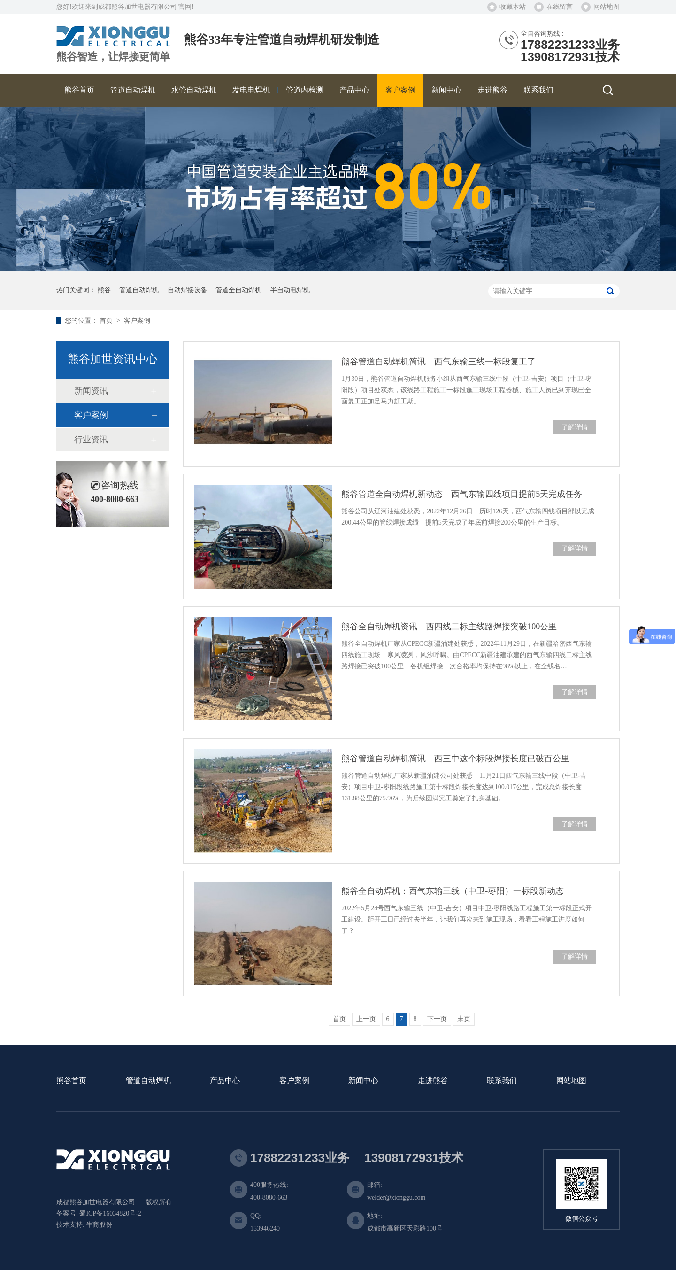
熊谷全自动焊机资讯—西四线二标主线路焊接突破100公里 (449, 626)
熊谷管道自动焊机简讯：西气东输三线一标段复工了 (438, 361)
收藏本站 (512, 6)
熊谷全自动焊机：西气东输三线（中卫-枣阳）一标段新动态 (452, 891)
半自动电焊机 (290, 290)
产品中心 (225, 1080)
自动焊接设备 (187, 290)
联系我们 (502, 1080)
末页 (463, 1018)
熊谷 (104, 290)
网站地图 (606, 6)
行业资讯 (91, 439)
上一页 (366, 1018)
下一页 (437, 1018)
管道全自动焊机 (238, 290)
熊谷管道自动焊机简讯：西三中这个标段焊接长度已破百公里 (455, 758)
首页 (107, 320)
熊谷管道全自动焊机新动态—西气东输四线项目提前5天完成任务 (461, 494)
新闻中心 (363, 1080)
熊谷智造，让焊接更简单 (113, 57)
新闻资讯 (91, 390)
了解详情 (574, 427)
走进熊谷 (433, 1080)
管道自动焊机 (139, 290)
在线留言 (559, 6)
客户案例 (137, 320)
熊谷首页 (71, 1080)
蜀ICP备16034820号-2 (110, 1213)
